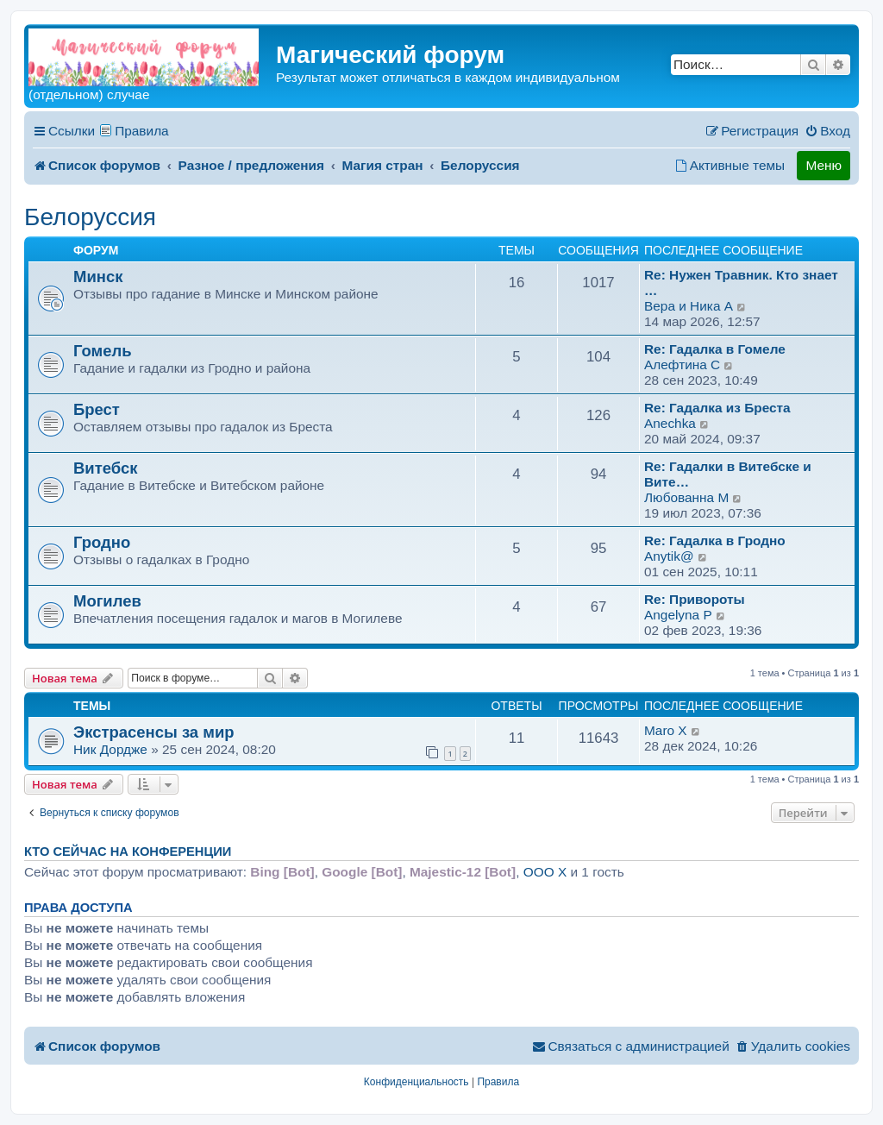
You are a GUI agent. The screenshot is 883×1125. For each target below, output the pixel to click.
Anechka (670, 423)
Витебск (105, 468)
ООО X (545, 871)
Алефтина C (682, 364)
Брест (96, 409)
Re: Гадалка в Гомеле (715, 349)
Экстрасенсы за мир (154, 732)
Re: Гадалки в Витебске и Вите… (727, 474)
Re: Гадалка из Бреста (717, 407)
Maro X (665, 730)
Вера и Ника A (688, 306)
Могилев (107, 601)
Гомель (102, 351)
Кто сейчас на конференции (127, 851)
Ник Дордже (110, 749)
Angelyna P (678, 614)
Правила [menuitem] (142, 130)
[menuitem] (827, 131)
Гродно (101, 542)
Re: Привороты (694, 599)
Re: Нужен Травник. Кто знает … (741, 282)
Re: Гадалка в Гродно (715, 540)
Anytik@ (669, 556)
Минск (97, 276)
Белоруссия (90, 217)
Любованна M (686, 497)
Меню (823, 165)
